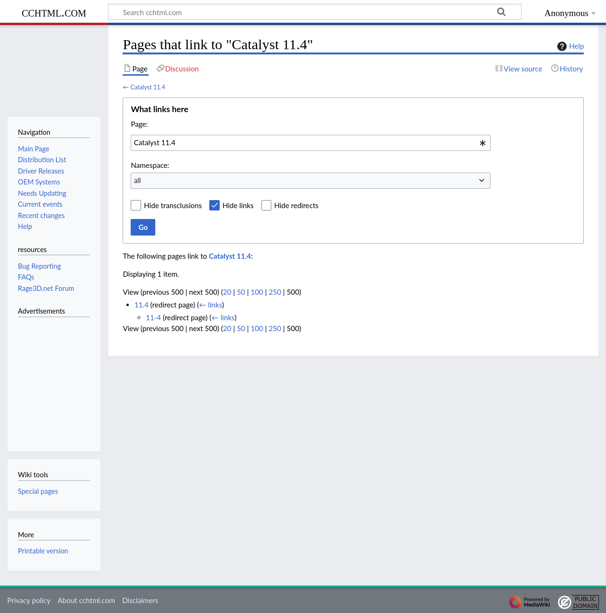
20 (227, 292)
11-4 (153, 317)
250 (275, 292)
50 (241, 292)
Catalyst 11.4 (147, 87)
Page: (139, 124)
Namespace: (150, 165)
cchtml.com (54, 12)
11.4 (141, 304)
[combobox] (310, 143)
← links (210, 304)
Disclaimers (140, 600)
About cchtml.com (86, 600)
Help (569, 46)
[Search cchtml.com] (314, 11)
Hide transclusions (173, 205)
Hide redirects (296, 205)
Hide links (238, 205)
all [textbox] (137, 180)
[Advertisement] (46, 379)
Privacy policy (28, 600)
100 (256, 292)
